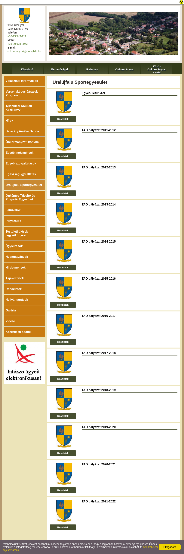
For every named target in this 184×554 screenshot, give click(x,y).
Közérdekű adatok (19, 331)
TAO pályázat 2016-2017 (99, 315)
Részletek (63, 119)
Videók (10, 321)
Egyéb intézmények (20, 152)
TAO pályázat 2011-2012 (99, 130)
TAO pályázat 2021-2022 (99, 501)
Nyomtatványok (17, 256)
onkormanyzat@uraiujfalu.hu (24, 51)
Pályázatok (13, 220)
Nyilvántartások (17, 299)
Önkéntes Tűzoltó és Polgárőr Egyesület (20, 197)
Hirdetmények (16, 267)
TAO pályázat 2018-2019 (99, 390)
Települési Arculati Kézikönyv (19, 107)
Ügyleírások (14, 246)
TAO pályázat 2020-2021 (99, 464)
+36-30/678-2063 (18, 43)
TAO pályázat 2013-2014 (99, 204)
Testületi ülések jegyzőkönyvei (17, 233)
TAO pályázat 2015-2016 (99, 278)
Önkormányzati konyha (22, 142)
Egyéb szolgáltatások (21, 163)
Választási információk (22, 80)
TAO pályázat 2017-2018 (99, 353)
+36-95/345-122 (17, 36)
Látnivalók (13, 210)
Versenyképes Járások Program (22, 93)
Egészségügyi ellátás (21, 174)
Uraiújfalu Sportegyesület (24, 184)
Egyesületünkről (93, 93)
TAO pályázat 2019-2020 (99, 427)
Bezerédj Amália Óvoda (22, 131)
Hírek (9, 120)
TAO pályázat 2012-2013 (99, 167)
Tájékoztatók (15, 278)
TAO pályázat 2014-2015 (99, 241)
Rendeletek (14, 289)
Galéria (11, 310)
